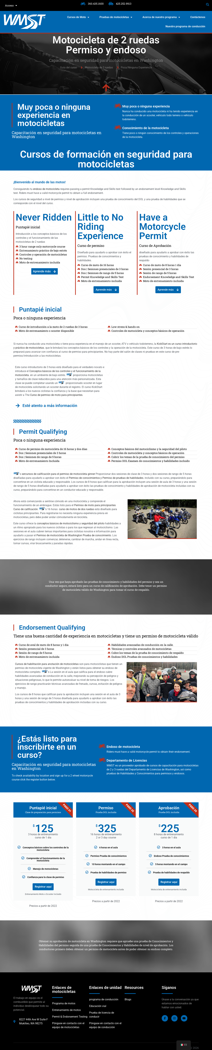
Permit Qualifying (43, 431)
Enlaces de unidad (105, 987)
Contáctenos (197, 17)
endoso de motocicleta (46, 189)
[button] (207, 4)
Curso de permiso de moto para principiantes (56, 395)
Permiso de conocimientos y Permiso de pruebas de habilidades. (106, 477)
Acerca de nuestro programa (161, 17)
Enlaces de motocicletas (63, 989)
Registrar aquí (43, 886)
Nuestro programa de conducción (185, 26)
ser (23, 473)
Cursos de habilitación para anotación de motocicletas (47, 664)
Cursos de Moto (78, 17)
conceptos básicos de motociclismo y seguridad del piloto (70, 523)
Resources (134, 987)
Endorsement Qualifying (52, 627)
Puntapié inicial (40, 309)
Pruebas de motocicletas (115, 17)
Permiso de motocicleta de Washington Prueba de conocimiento (73, 535)
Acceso (11, 5)
